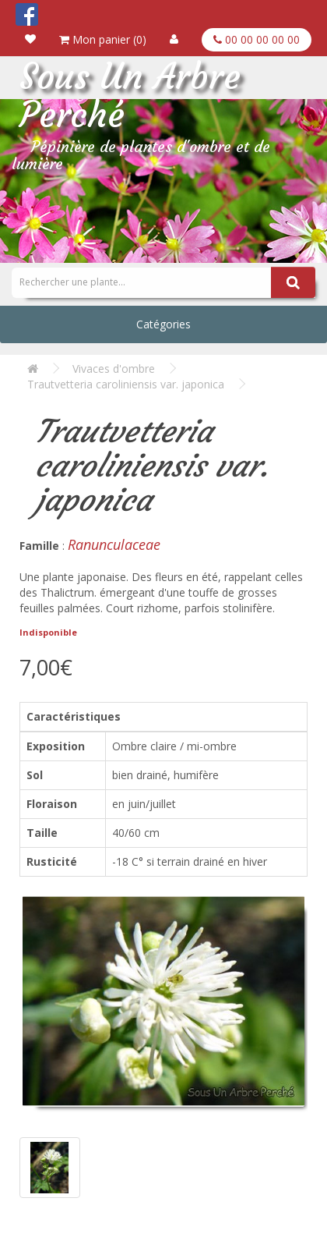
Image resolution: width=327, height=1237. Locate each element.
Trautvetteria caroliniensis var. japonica (125, 384)
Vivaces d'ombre (113, 368)
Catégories (163, 324)
